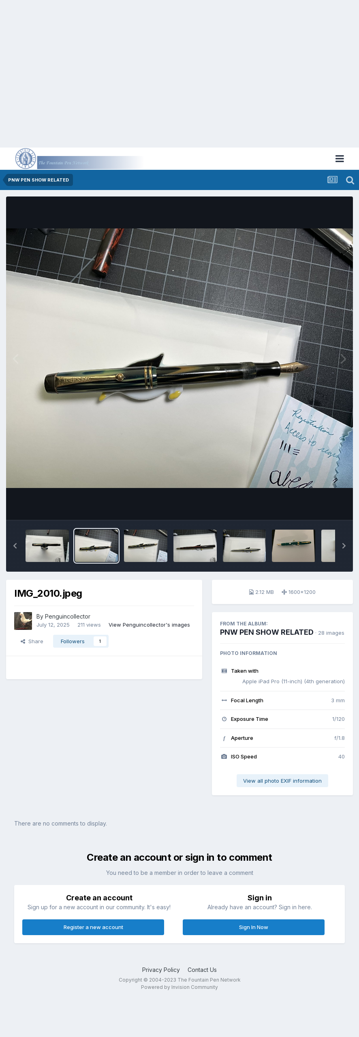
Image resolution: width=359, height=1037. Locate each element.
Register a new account (93, 927)
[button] (15, 546)
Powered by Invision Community (179, 987)
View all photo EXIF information (282, 780)
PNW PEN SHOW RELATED (267, 632)
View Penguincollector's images (149, 624)
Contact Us (202, 969)
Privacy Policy (161, 969)
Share (32, 641)
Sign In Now (253, 927)
